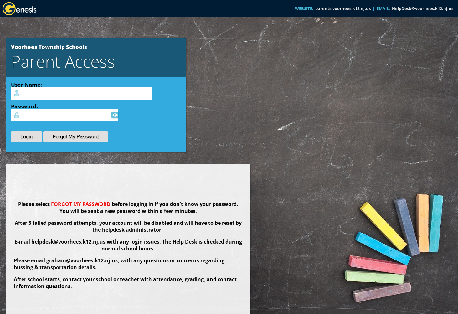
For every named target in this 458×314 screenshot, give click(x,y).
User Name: (26, 84)
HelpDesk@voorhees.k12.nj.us (422, 8)
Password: (24, 106)
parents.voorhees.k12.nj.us (343, 8)
